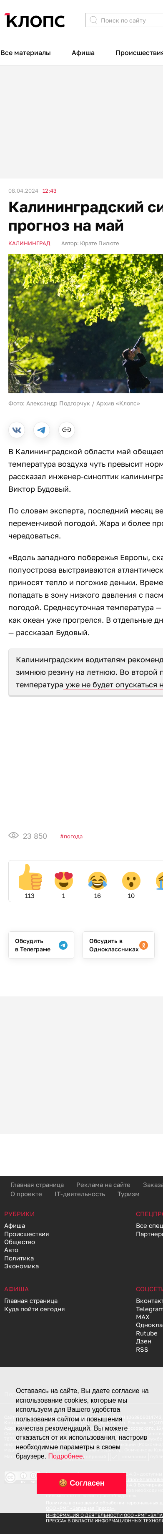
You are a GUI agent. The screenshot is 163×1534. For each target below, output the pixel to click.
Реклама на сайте (103, 1184)
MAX (143, 1316)
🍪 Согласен (81, 1483)
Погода (73, 836)
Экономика (21, 1266)
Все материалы (25, 52)
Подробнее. (66, 1456)
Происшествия (26, 1233)
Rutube (147, 1333)
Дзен (143, 1341)
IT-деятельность (80, 1193)
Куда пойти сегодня (34, 1309)
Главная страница (37, 1184)
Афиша (83, 52)
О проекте (26, 1193)
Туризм (129, 1193)
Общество (19, 1241)
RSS (142, 1349)
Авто (11, 1249)
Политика (19, 1258)
